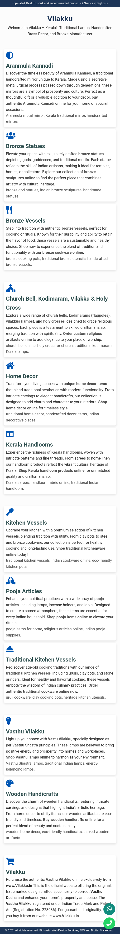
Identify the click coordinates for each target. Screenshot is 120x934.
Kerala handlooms (66, 452)
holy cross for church (55, 345)
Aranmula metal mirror (25, 115)
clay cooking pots (47, 697)
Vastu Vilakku (60, 739)
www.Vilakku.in (66, 916)
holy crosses (54, 321)
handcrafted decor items (66, 414)
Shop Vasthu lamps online (28, 757)
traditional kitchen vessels (28, 560)
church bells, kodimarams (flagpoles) (78, 315)
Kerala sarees (17, 482)
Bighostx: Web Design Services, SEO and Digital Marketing (76, 930)
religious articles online (63, 629)
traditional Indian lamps (64, 763)
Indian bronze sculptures (61, 190)
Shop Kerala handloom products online (52, 470)
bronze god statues (22, 190)
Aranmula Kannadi (75, 73)
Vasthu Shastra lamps (24, 763)
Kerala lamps (17, 351)
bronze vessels (74, 228)
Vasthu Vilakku (59, 879)
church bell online (21, 345)
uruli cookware (18, 697)
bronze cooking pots (23, 258)
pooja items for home (24, 629)
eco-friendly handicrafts (62, 831)
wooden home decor (23, 831)
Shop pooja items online (67, 617)
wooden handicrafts (61, 801)
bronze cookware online (62, 252)
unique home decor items (85, 383)
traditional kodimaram (92, 345)
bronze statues (91, 154)
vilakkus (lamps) (20, 321)
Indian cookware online (71, 560)
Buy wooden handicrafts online (69, 819)
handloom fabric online (49, 482)
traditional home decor (25, 414)
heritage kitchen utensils (84, 697)
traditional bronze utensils (64, 258)
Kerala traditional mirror (65, 115)
